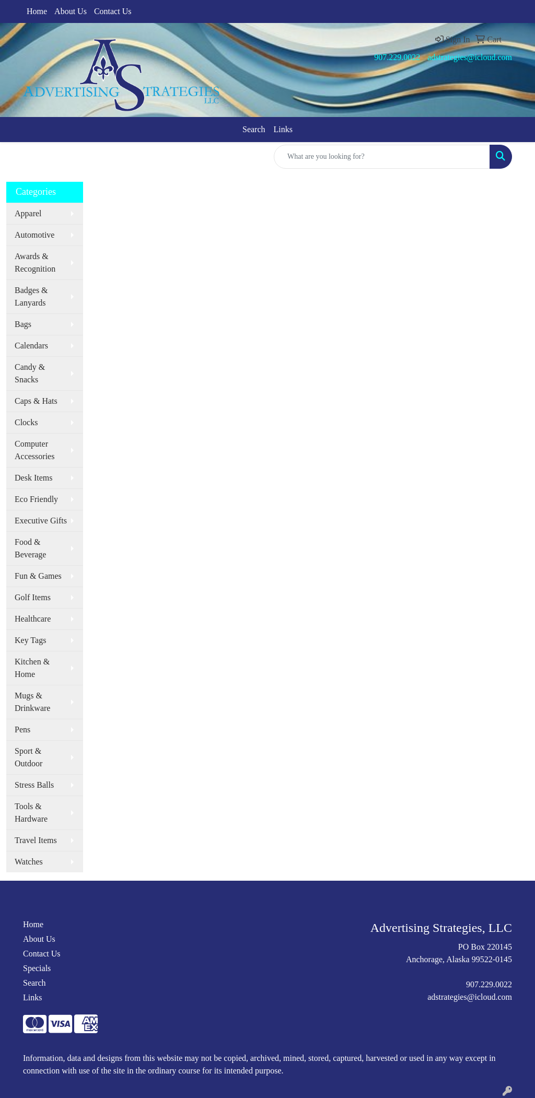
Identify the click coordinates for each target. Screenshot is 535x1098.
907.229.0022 (397, 57)
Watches (29, 861)
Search (253, 129)
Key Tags (30, 640)
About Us (70, 11)
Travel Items (36, 840)
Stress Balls (34, 784)
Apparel (28, 213)
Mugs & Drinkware (32, 701)
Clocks (26, 422)
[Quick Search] (382, 157)
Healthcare (33, 618)
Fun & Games (38, 575)
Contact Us (113, 11)
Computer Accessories (34, 450)
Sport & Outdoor (28, 757)
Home (37, 11)
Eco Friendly (36, 499)
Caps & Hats (36, 400)
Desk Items (33, 477)
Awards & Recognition (35, 262)
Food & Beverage (30, 548)
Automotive (34, 234)
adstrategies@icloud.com (469, 57)
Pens (22, 729)
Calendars (31, 345)
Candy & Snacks (30, 373)
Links (283, 129)
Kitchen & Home (32, 668)
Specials (37, 968)
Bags (23, 324)
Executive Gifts (41, 520)
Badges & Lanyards (31, 296)
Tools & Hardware (31, 812)
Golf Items (33, 597)
